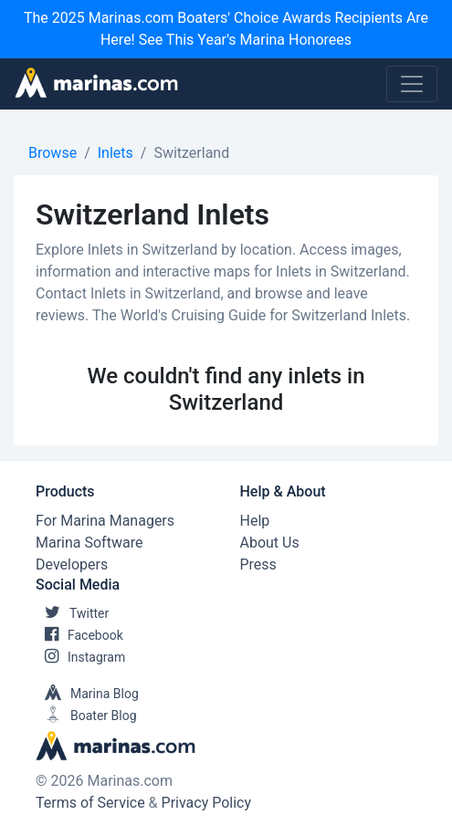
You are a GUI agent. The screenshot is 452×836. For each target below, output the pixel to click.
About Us (270, 542)
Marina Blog (87, 693)
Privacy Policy (207, 802)
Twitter (72, 613)
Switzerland (191, 153)
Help (255, 520)
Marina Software (89, 542)
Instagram (80, 657)
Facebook (79, 635)
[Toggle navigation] (411, 84)
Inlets (115, 153)
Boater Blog (86, 715)
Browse (52, 153)
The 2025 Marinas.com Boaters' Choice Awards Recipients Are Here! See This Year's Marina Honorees (226, 28)
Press (258, 564)
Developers (72, 564)
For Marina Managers (105, 520)
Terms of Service (90, 802)
